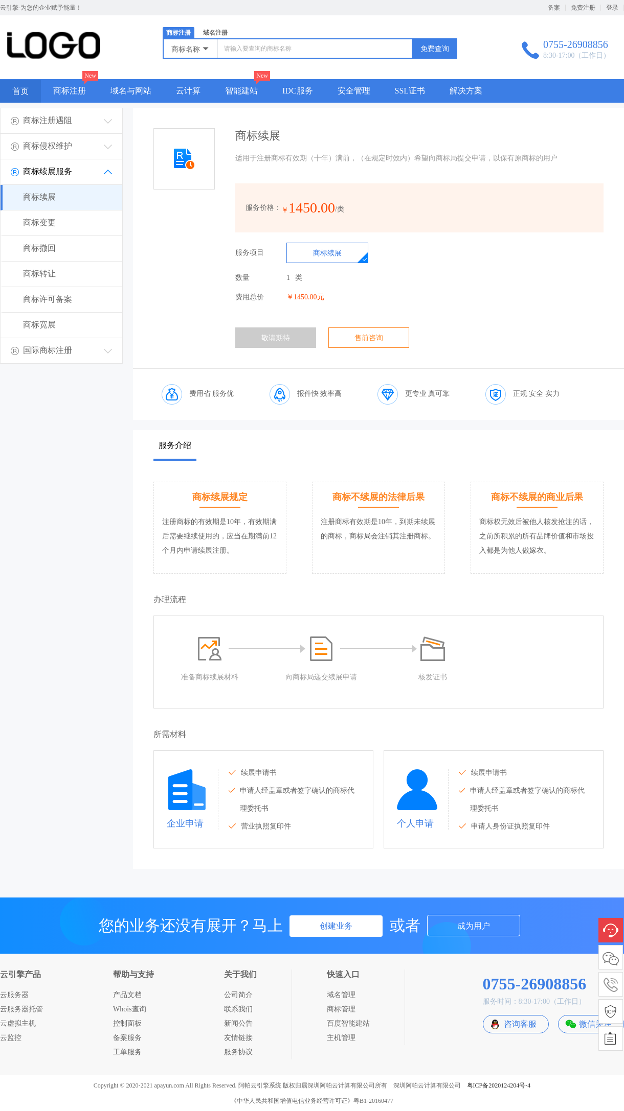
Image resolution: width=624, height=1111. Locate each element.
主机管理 (341, 1038)
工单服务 (127, 1052)
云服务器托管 (21, 1009)
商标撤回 (39, 248)
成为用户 (473, 925)
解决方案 (466, 90)
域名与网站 (130, 90)
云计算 (188, 90)
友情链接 (238, 1038)
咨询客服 (520, 1024)
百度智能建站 (348, 1023)
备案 (554, 8)
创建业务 (336, 925)
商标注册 (178, 32)
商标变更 (39, 222)
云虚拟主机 (18, 1023)
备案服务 (127, 1038)
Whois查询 (129, 1009)
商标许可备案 (47, 299)
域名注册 (215, 32)
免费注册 (583, 8)
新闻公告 (238, 1023)
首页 (20, 91)
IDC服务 (297, 90)
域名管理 (341, 995)
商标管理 (341, 1009)
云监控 (10, 1038)
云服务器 (14, 995)
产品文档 (127, 995)
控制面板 (127, 1023)
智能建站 (241, 90)
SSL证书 (410, 90)
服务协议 (238, 1052)
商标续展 (39, 197)
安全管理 (354, 90)
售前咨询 (368, 338)
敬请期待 (275, 338)
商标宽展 (39, 324)
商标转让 (39, 273)
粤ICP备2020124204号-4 (499, 1085)
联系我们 (238, 1009)
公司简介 (238, 995)
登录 (612, 8)
